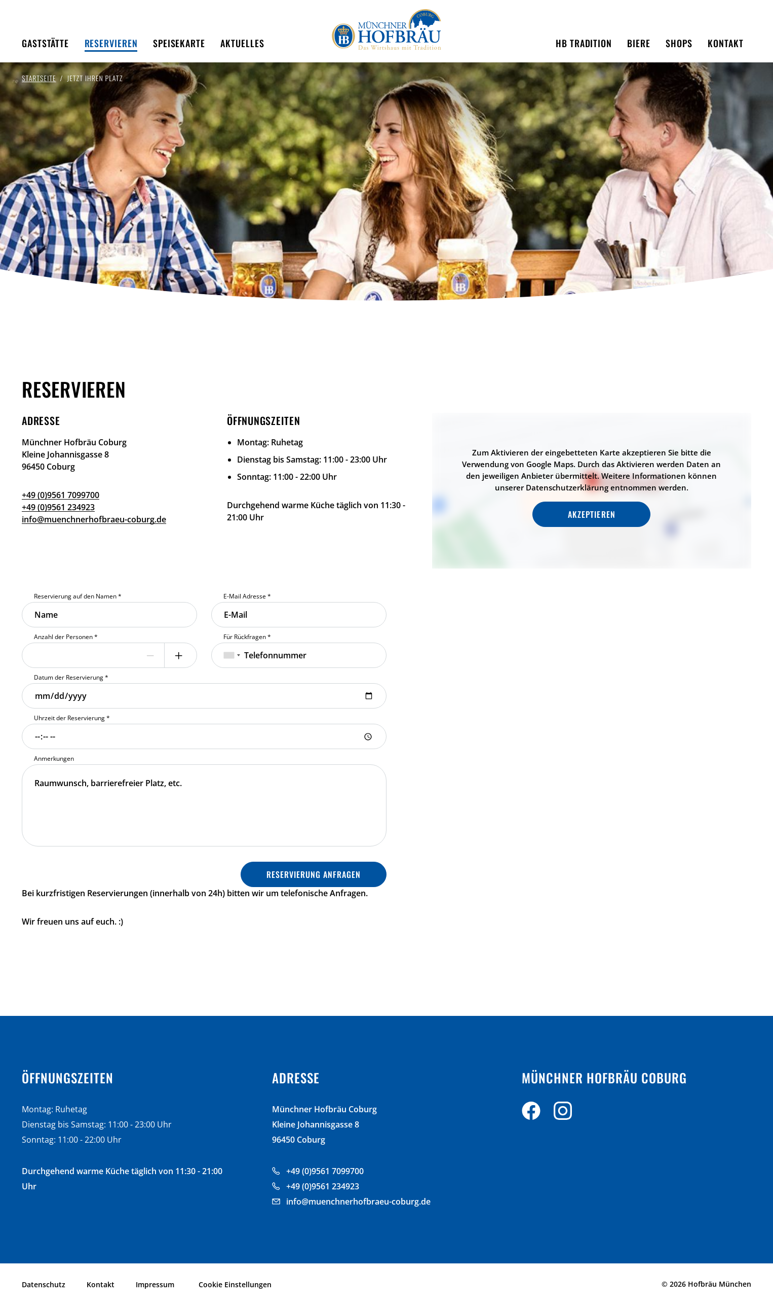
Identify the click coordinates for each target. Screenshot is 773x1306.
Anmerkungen (54, 758)
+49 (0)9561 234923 (58, 507)
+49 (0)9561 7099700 (60, 495)
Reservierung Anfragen (313, 874)
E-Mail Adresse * (247, 596)
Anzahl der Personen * (66, 636)
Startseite (39, 78)
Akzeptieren (591, 514)
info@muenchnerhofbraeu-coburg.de (94, 519)
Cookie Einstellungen (235, 1284)
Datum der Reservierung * (71, 677)
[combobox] (232, 655)
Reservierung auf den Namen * (78, 596)
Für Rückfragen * (247, 636)
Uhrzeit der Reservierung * (72, 718)
